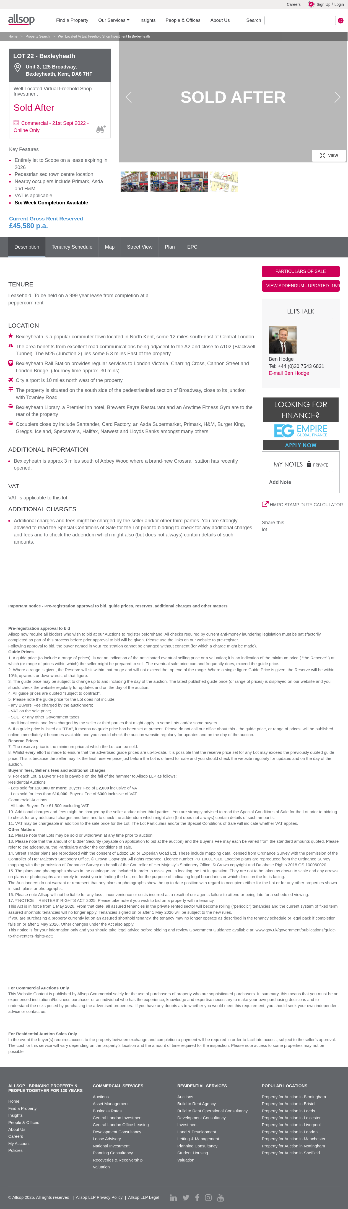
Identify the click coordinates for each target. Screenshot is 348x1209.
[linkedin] (173, 1198)
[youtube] (220, 1198)
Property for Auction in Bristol (288, 1103)
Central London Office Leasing (121, 1124)
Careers (294, 4)
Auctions (101, 1096)
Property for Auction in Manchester (294, 1138)
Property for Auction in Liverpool (291, 1124)
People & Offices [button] (182, 20)
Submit (341, 20)
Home (13, 36)
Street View (139, 247)
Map (110, 247)
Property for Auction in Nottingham (293, 1146)
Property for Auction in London (290, 1131)
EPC (192, 247)
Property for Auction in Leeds (288, 1110)
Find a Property (22, 1108)
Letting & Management (198, 1138)
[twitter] (186, 1198)
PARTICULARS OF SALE (301, 271)
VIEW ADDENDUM (303, 285)
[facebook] (197, 1198)
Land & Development (196, 1131)
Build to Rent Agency (196, 1103)
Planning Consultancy (113, 1152)
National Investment (111, 1146)
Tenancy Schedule (72, 247)
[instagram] (208, 1198)
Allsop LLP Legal (143, 1197)
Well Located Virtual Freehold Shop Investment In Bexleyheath (104, 36)
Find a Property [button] (72, 20)
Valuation (101, 1167)
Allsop (21, 19)
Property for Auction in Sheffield (291, 1152)
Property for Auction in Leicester (291, 1117)
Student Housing (192, 1152)
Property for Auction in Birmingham (294, 1096)
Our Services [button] (111, 20)
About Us (16, 1129)
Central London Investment (118, 1117)
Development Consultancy (117, 1131)
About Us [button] (220, 20)
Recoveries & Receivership (118, 1160)
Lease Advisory (107, 1138)
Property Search (38, 36)
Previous (128, 97)
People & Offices (23, 1122)
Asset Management (111, 1103)
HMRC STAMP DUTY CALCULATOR (301, 505)
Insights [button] (147, 20)
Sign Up (319, 4)
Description (26, 247)
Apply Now (300, 445)
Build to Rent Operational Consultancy (212, 1110)
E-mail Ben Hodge (289, 373)
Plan (170, 247)
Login (339, 4)
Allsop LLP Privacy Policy (99, 1197)
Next (337, 97)
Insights (15, 1115)
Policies (15, 1150)
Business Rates (107, 1110)
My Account (19, 1143)
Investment (187, 1124)
